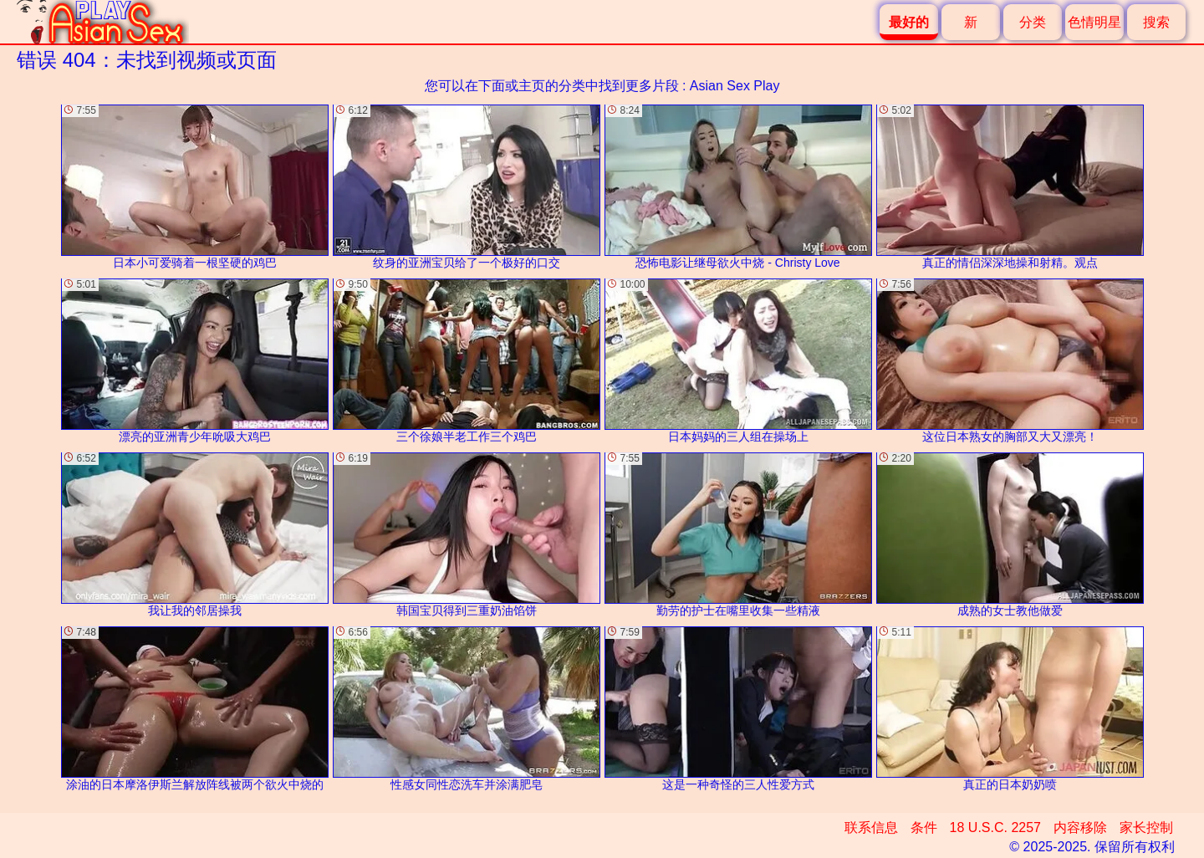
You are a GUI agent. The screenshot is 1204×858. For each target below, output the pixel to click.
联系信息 (871, 827)
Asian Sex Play (735, 86)
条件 (924, 827)
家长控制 (1146, 827)
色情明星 (1094, 22)
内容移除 (1080, 827)
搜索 (1156, 22)
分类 (1032, 22)
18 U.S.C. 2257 (995, 827)
